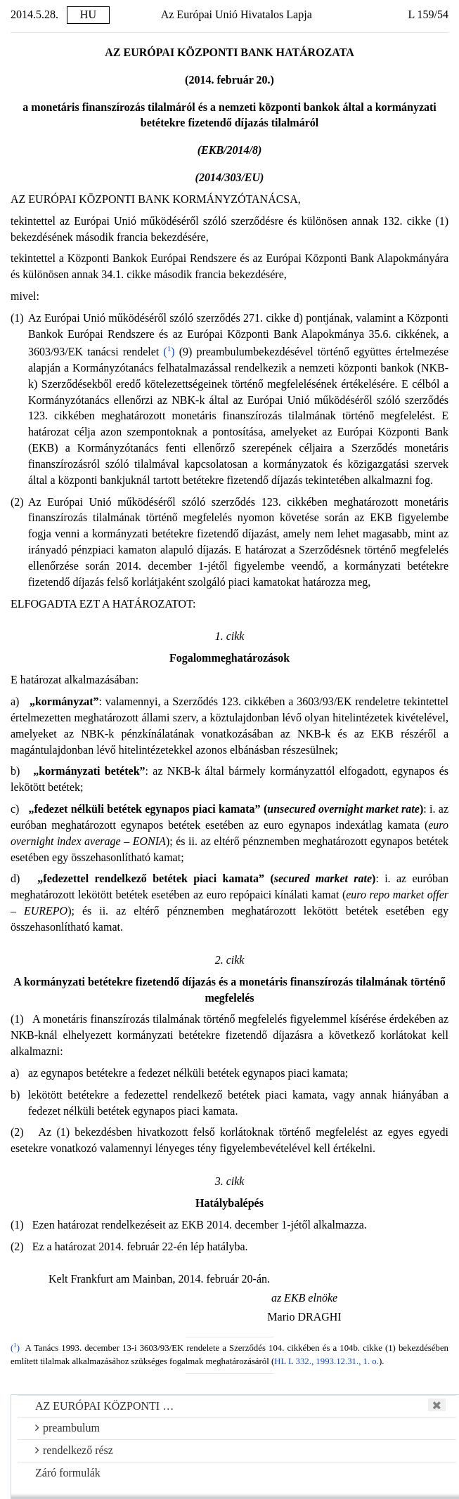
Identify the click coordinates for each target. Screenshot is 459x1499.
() (168, 352)
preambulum (67, 1428)
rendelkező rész (74, 1450)
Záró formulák (68, 1473)
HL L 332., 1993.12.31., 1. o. (326, 1361)
